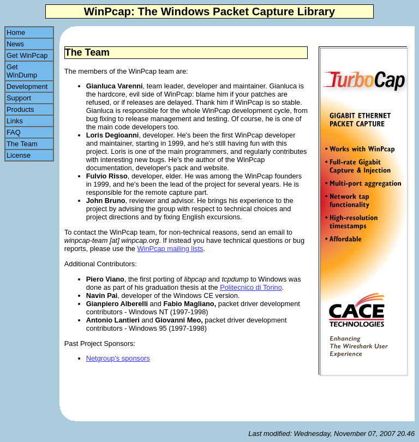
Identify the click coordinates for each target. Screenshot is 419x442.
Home (20, 32)
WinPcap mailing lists (170, 248)
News (27, 44)
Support (28, 98)
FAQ (27, 132)
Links (27, 121)
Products (29, 109)
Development (29, 86)
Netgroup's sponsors (118, 358)
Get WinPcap (29, 55)
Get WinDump (23, 71)
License (28, 155)
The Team (28, 144)
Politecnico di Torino (251, 287)
